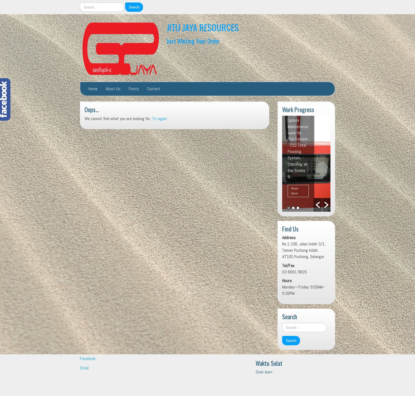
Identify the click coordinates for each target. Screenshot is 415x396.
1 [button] (288, 208)
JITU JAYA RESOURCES (203, 27)
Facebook (88, 358)
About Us (113, 89)
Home (92, 89)
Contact (153, 89)
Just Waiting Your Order (193, 40)
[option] (306, 164)
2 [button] (293, 208)
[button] (318, 205)
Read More (294, 190)
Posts (134, 89)
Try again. (160, 118)
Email (84, 368)
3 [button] (298, 208)
